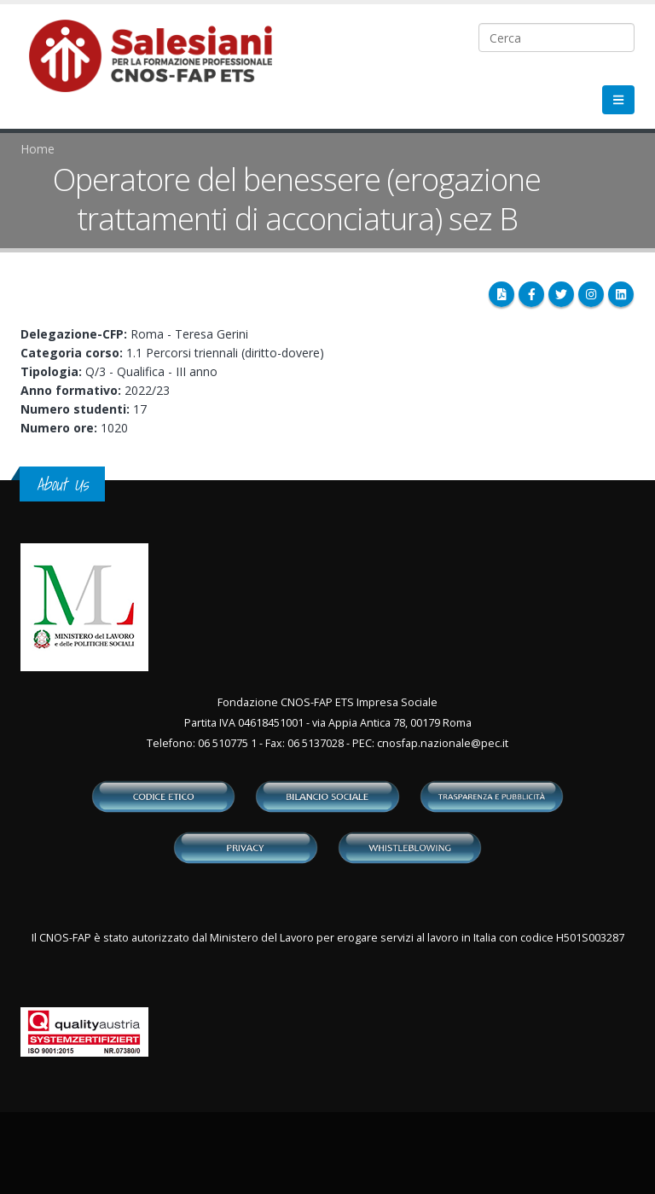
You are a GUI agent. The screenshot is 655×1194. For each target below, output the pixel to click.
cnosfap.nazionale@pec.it (442, 743)
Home (37, 149)
